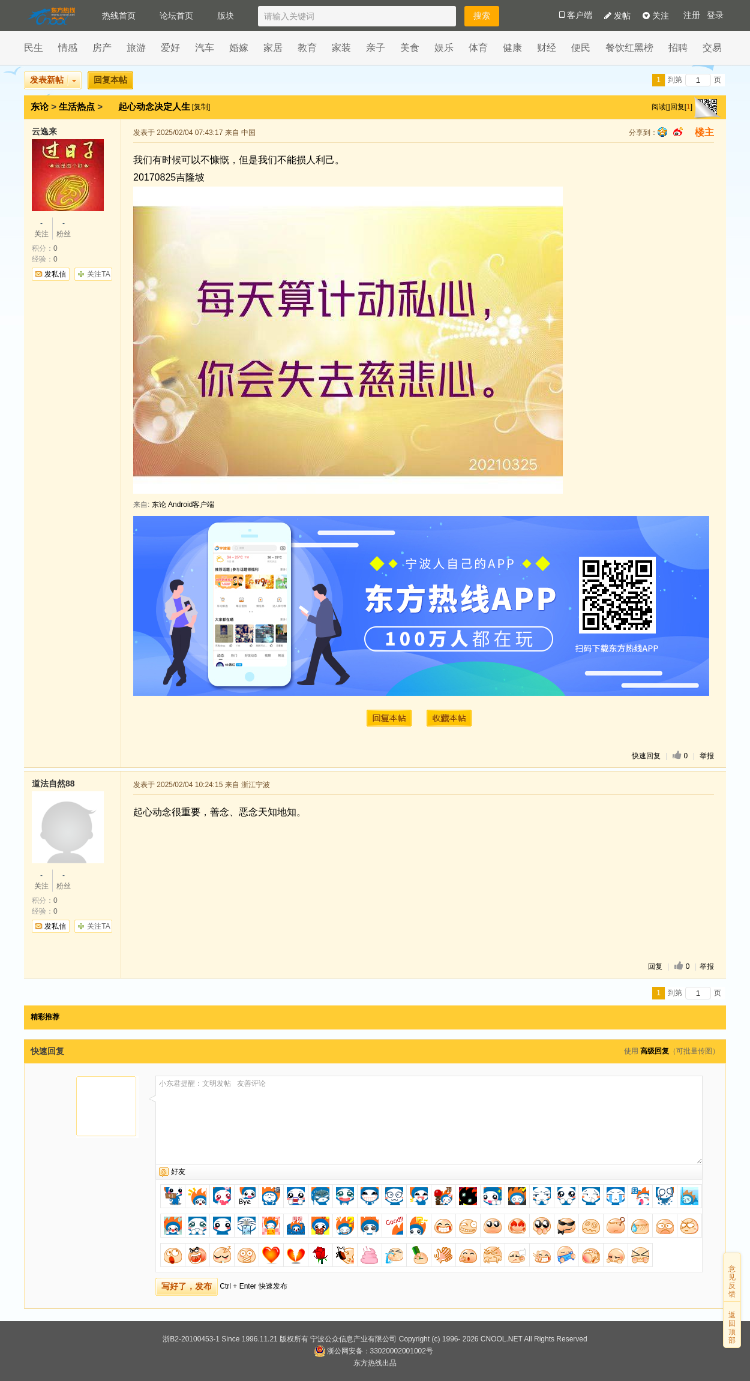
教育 (307, 48)
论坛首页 (176, 15)
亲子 (375, 48)
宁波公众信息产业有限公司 (353, 1339)
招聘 (678, 48)
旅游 (136, 48)
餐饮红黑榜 (629, 48)
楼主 (704, 132)
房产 (102, 48)
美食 (409, 48)
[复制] (201, 107)
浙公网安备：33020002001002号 (373, 1351)
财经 (546, 48)
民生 (33, 48)
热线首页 (119, 15)
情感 (67, 48)
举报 (707, 756)
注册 (691, 15)
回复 (655, 966)
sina (678, 132)
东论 (40, 106)
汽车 (204, 48)
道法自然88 (53, 783)
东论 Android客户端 (183, 504)
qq (662, 132)
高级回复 (654, 1051)
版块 (225, 15)
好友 (178, 1171)
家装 (341, 48)
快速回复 (646, 756)
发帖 (617, 15)
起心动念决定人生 (155, 106)
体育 (478, 48)
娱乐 (444, 48)
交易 (712, 48)
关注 (656, 15)
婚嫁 (238, 48)
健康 (512, 48)
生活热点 (77, 106)
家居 (273, 48)
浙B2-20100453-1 (191, 1339)
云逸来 (44, 131)
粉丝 (63, 228)
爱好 (170, 48)
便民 (580, 48)
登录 (715, 15)
